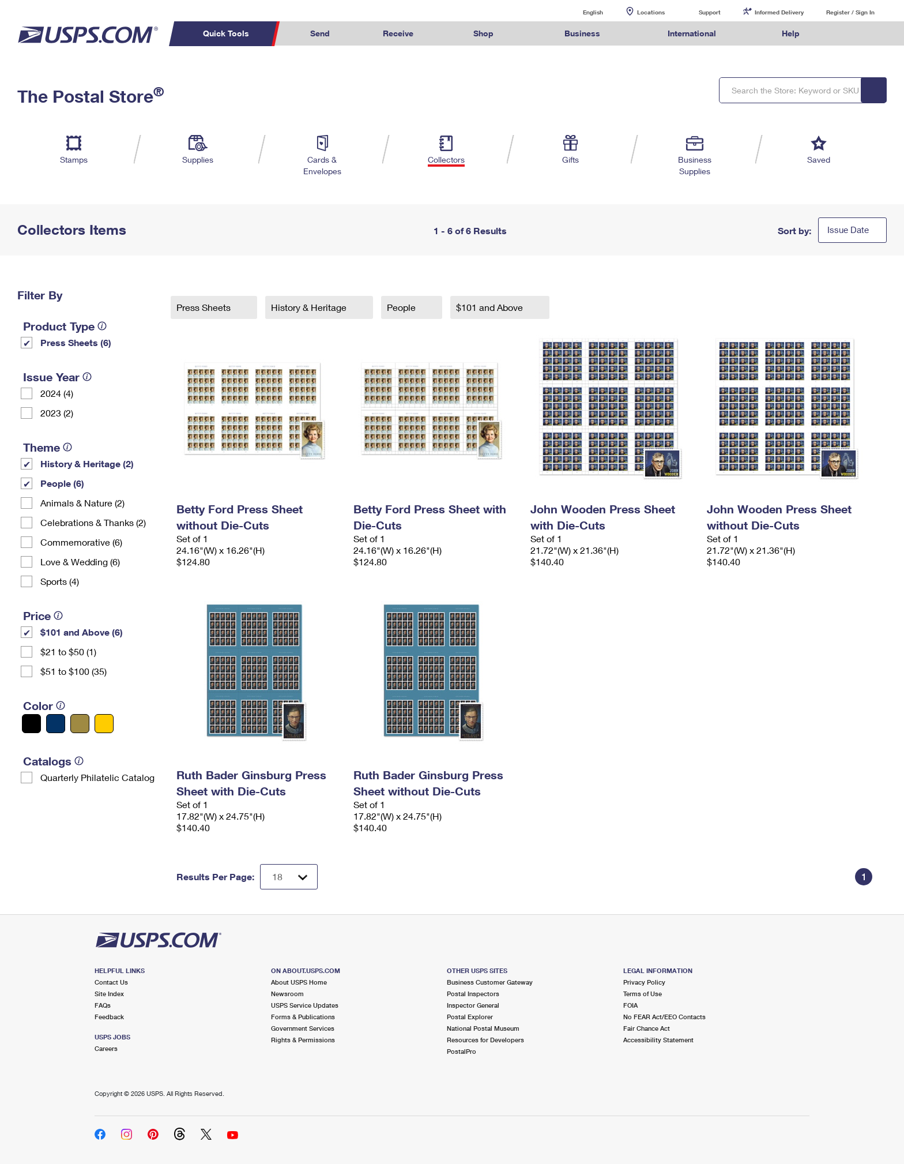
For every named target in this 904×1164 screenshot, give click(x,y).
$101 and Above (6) (81, 631)
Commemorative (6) (81, 541)
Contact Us (111, 982)
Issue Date (848, 229)
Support (710, 12)
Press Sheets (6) (75, 342)
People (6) (62, 483)
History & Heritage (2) (87, 463)
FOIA (630, 1005)
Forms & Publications (303, 1016)
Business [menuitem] (582, 33)
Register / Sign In (850, 12)
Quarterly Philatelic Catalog (97, 777)
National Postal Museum (483, 1028)
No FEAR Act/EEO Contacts (664, 1016)
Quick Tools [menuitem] (226, 33)
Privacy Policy (644, 982)
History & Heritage (310, 307)
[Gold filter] (79, 723)
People (402, 307)
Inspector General (473, 1005)
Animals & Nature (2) (82, 502)
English (581, 11)
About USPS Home (299, 982)
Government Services (302, 1028)
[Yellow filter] (104, 723)
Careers (106, 1048)
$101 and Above (490, 307)
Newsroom (287, 993)
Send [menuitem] (320, 33)
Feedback (109, 1016)
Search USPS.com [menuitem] (848, 33)
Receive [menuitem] (398, 33)
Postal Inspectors (473, 993)
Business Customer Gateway (490, 982)
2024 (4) (56, 393)
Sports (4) (59, 581)
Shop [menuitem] (483, 33)
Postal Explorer (470, 1016)
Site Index (109, 993)
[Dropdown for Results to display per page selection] (289, 876)
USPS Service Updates (304, 1005)
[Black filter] (31, 723)
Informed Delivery (779, 12)
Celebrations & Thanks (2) (93, 522)
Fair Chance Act (646, 1028)
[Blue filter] (55, 723)
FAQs (103, 1005)
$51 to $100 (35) (73, 671)
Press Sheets (204, 307)
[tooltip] (102, 326)
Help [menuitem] (791, 33)
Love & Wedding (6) (80, 561)
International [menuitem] (692, 33)
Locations (651, 12)
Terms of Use (642, 993)
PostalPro (461, 1051)
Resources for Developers (485, 1039)
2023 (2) (56, 412)
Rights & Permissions (303, 1039)
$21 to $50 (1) (68, 651)
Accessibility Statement (658, 1039)
